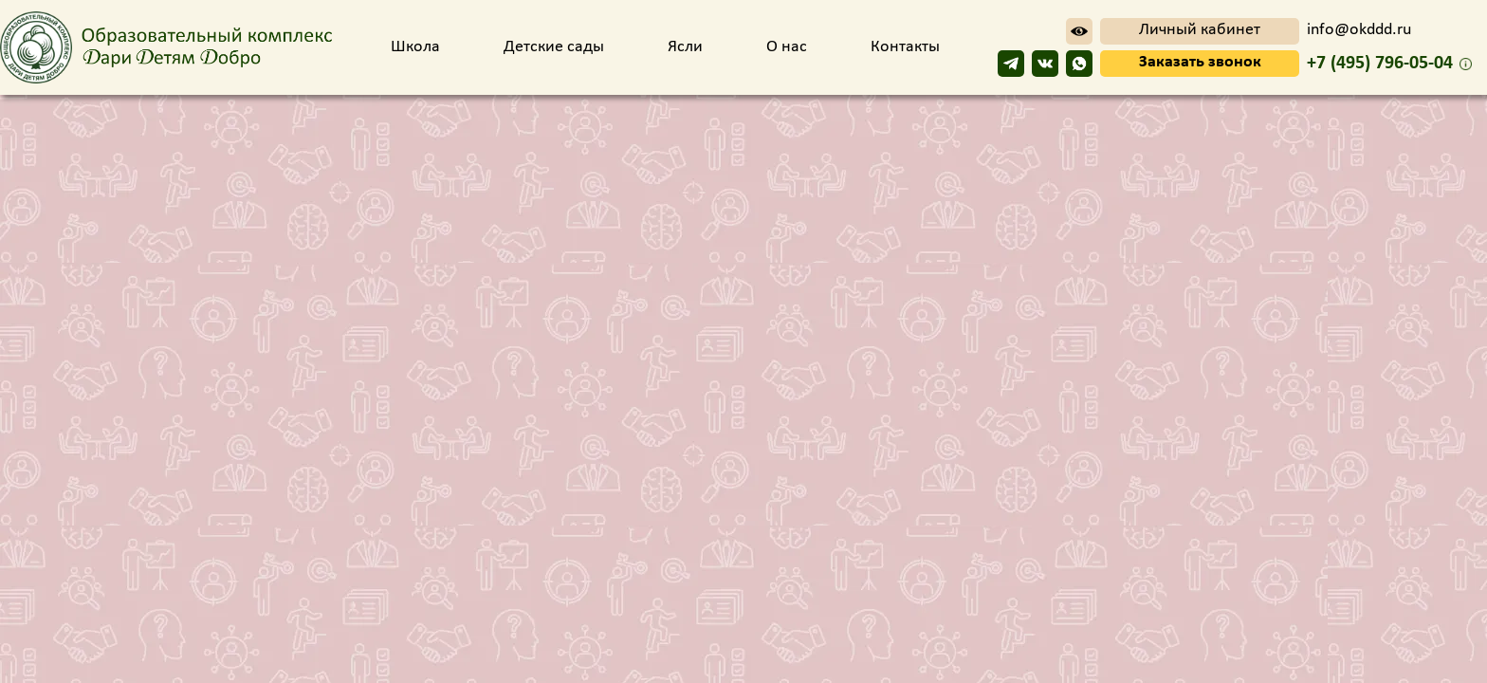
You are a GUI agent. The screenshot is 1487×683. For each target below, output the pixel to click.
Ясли (687, 47)
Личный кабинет (1199, 30)
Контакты (905, 47)
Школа (417, 47)
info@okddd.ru (1359, 30)
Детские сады (556, 47)
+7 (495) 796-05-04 (1380, 63)
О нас (788, 47)
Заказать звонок (1200, 62)
